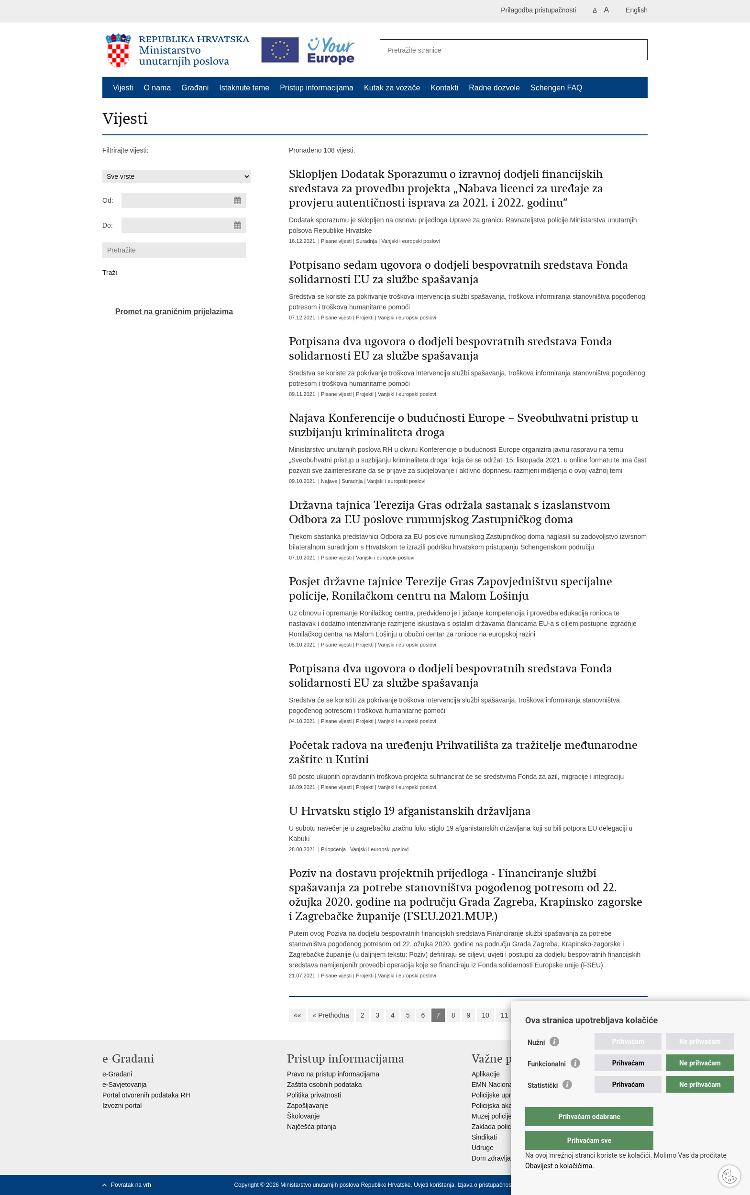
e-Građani (117, 1074)
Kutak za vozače (392, 88)
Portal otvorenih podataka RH (146, 1095)
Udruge (483, 1147)
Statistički (543, 1104)
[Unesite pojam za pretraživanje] (503, 50)
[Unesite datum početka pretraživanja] (183, 200)
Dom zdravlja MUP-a (502, 1158)
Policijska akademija (502, 1105)
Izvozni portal (122, 1105)
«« (297, 1015)
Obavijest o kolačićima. (559, 1166)
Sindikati (484, 1137)
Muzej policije (492, 1116)
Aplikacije (486, 1074)
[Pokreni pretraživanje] (635, 50)
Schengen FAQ (556, 88)
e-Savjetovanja (124, 1084)
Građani (195, 88)
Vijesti (123, 88)
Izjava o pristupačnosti (486, 1185)
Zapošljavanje (307, 1105)
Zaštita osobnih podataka (324, 1084)
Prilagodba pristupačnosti (538, 10)
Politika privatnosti (314, 1095)
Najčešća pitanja (311, 1126)
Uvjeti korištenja (434, 1185)
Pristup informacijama (316, 88)
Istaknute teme (244, 88)
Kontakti (444, 88)
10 (485, 1015)
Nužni (536, 1061)
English (637, 10)
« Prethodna (330, 1015)
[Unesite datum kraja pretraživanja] (183, 225)
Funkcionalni (547, 1083)
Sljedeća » (535, 1015)
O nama (157, 88)
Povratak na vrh (131, 1185)
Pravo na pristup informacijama (333, 1074)
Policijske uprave (497, 1095)
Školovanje (303, 1116)
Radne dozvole (494, 88)
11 (504, 1015)
